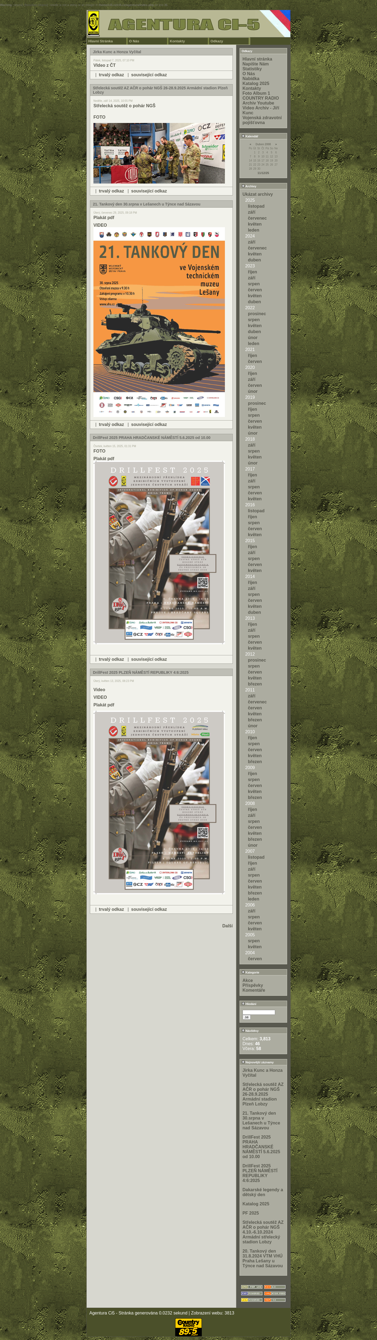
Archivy (249, 186)
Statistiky (252, 69)
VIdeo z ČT (104, 65)
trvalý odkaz (111, 74)
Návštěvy (250, 1030)
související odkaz (149, 74)
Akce (248, 980)
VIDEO (100, 225)
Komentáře (254, 990)
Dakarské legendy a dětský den (263, 1192)
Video (99, 689)
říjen (252, 272)
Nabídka (251, 78)
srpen (254, 284)
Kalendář (250, 136)
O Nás (134, 41)
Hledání (249, 1004)
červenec (257, 218)
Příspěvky (253, 985)
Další (227, 926)
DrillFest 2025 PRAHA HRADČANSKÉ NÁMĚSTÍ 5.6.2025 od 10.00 (261, 1147)
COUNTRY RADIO (261, 98)
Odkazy (217, 41)
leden (253, 230)
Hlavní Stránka (100, 41)
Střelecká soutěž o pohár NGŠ (124, 105)
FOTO (99, 117)
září (252, 212)
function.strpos (36, 5)
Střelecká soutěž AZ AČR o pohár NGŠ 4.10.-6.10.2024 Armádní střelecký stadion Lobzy (263, 1232)
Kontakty (177, 41)
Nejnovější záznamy (258, 1062)
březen (255, 684)
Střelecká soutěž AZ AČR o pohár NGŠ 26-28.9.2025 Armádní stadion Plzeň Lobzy (263, 1094)
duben (254, 260)
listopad (256, 206)
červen (255, 289)
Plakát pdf (103, 217)
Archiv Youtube (258, 103)
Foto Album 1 (256, 93)
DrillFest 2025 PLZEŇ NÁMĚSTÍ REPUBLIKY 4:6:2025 (260, 1173)
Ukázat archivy (258, 194)
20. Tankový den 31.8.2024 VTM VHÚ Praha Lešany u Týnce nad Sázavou (263, 1258)
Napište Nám (256, 64)
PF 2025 (251, 1213)
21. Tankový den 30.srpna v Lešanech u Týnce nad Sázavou (261, 1120)
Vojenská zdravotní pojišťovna (262, 120)
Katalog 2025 (256, 83)
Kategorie (250, 972)
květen (255, 224)
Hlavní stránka (257, 59)
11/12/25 (263, 173)
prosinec (257, 313)
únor (253, 337)
